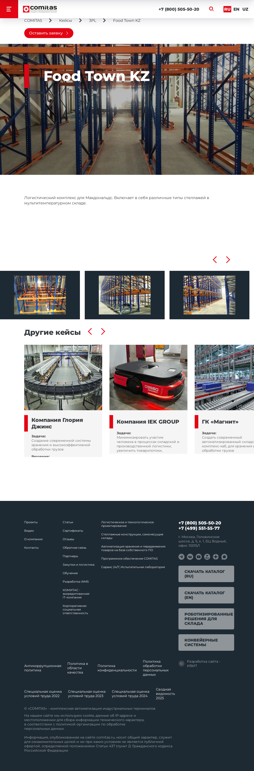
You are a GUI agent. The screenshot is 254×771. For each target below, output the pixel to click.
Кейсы (65, 20)
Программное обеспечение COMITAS (129, 558)
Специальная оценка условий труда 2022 (43, 693)
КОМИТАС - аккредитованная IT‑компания (76, 593)
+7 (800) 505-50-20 (179, 9)
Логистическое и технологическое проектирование (127, 524)
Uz (245, 9)
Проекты (31, 522)
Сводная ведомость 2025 (165, 693)
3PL (92, 20)
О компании (33, 539)
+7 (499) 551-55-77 (199, 528)
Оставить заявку (46, 33)
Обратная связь (74, 547)
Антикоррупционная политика (42, 668)
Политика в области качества (77, 668)
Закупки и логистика (78, 564)
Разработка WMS (76, 581)
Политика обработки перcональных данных (156, 668)
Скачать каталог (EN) (205, 595)
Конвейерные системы (201, 642)
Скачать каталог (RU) (205, 573)
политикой (66, 724)
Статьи (68, 522)
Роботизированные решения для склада (209, 619)
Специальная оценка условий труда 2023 (87, 693)
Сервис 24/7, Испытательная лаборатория (133, 567)
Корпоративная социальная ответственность (75, 609)
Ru (227, 9)
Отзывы (68, 539)
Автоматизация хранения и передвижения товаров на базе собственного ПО (133, 548)
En (236, 9)
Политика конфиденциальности (117, 668)
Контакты (31, 547)
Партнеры (70, 556)
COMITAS (33, 20)
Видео (29, 530)
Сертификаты (73, 530)
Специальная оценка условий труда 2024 (130, 693)
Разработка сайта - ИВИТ (199, 663)
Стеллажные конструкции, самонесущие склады (132, 536)
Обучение (70, 573)
